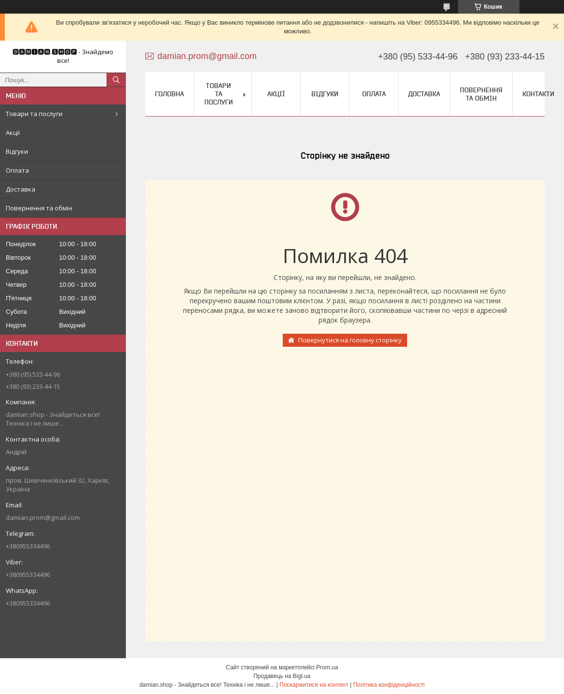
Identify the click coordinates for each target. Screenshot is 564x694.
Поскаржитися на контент (313, 684)
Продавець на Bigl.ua (281, 676)
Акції (13, 132)
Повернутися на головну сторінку (350, 340)
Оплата (17, 170)
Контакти (538, 94)
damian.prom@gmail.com (43, 517)
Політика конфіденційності (389, 684)
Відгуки (17, 151)
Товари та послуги (34, 113)
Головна (169, 94)
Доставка (20, 189)
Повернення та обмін (39, 208)
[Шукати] (116, 80)
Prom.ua (327, 667)
